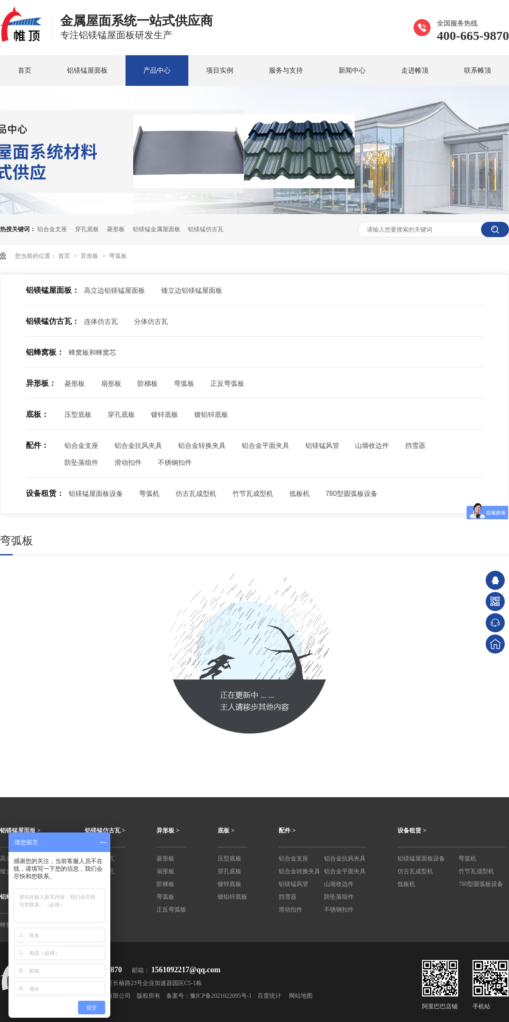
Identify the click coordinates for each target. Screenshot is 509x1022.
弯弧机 (149, 493)
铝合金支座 (52, 229)
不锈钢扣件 (175, 462)
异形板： (41, 383)
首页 (24, 70)
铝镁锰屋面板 (87, 70)
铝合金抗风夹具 (138, 445)
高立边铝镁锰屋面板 (114, 290)
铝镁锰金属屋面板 (156, 229)
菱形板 (116, 229)
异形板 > (168, 830)
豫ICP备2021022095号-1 (221, 996)
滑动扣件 (128, 462)
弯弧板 (118, 255)
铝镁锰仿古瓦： (52, 321)
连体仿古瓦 (101, 321)
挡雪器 (415, 445)
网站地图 (301, 996)
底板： (37, 414)
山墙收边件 (372, 445)
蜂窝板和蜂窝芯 (92, 352)
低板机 (299, 493)
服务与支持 (286, 70)
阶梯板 (147, 383)
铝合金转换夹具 (202, 445)
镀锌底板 (164, 414)
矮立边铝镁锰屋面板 (191, 290)
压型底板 (78, 414)
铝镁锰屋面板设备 (96, 493)
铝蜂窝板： (45, 352)
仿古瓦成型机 (196, 493)
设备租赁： (45, 493)
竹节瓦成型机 (252, 493)
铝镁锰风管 (322, 445)
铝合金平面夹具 (265, 445)
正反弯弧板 (227, 383)
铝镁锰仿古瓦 (206, 229)
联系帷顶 (477, 70)
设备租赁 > (411, 830)
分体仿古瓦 (151, 321)
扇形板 (111, 383)
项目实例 (219, 70)
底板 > (226, 830)
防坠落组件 (81, 462)
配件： (37, 445)
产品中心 (157, 70)
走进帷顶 (414, 70)
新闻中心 (352, 70)
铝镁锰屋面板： (52, 290)
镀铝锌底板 (211, 414)
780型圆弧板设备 (351, 493)
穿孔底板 (87, 229)
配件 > (287, 830)
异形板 (90, 255)
